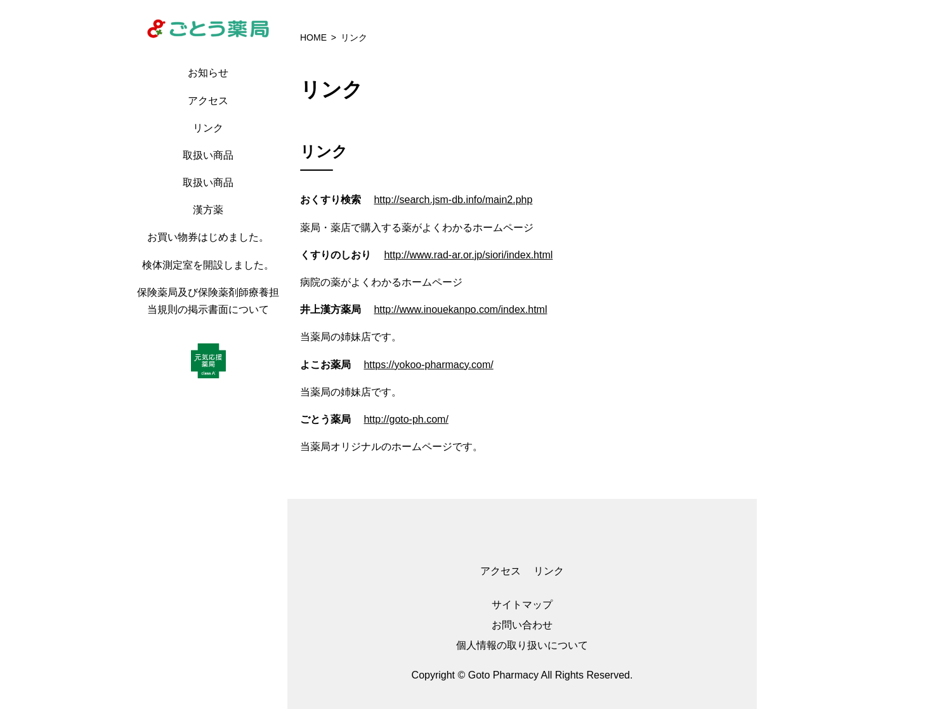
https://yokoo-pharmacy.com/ (428, 364)
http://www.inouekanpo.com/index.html (460, 309)
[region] (211, 354)
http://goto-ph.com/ (405, 419)
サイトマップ (522, 604)
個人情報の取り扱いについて (522, 645)
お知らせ (208, 72)
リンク (208, 128)
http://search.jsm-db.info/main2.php (453, 199)
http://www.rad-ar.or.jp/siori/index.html (468, 254)
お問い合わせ (522, 625)
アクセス (208, 100)
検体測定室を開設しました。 (208, 265)
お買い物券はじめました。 (208, 237)
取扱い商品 (208, 155)
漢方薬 (208, 209)
